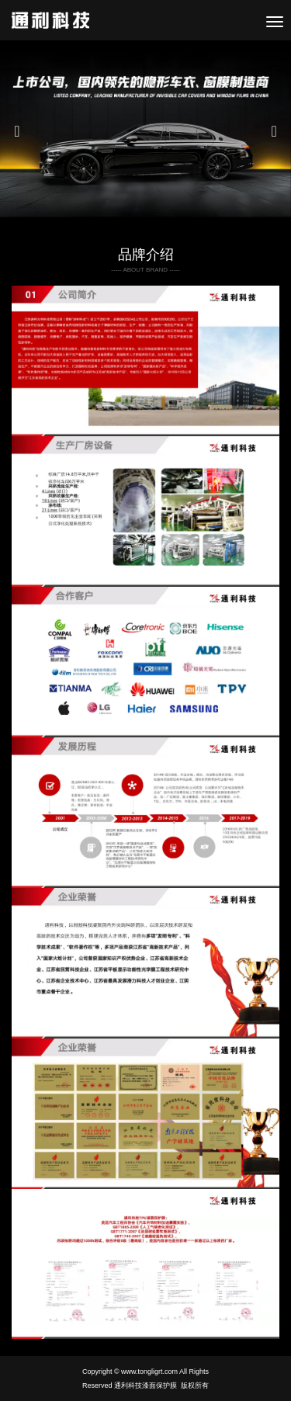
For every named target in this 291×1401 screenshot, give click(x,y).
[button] (21, 131)
